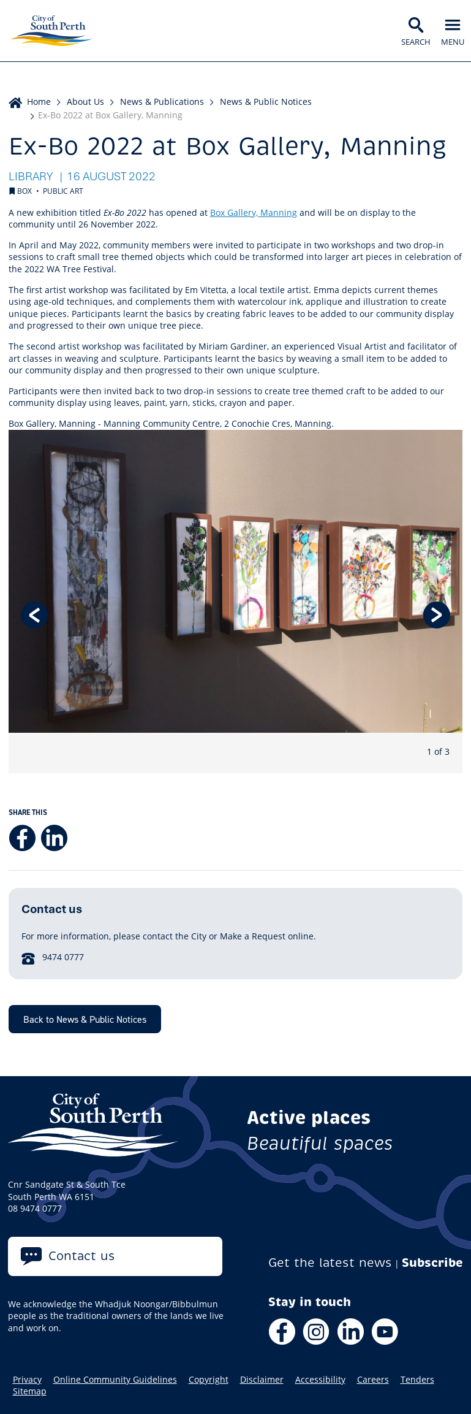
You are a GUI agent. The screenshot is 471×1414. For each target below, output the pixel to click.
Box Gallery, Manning (253, 212)
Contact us (81, 1256)
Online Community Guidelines (115, 1379)
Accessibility (320, 1379)
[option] (235, 601)
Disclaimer (262, 1379)
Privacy (27, 1379)
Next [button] (436, 615)
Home (39, 101)
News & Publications (162, 101)
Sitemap (30, 1391)
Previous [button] (34, 615)
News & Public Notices (266, 101)
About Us (85, 101)
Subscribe (432, 1263)
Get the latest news (330, 1263)
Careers (373, 1379)
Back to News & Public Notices (84, 1019)
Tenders (417, 1379)
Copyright (208, 1379)
